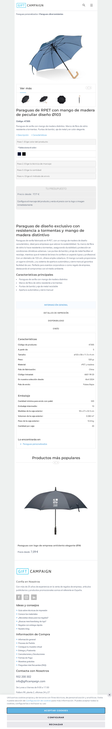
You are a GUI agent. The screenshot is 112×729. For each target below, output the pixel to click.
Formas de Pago (25, 658)
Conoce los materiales (27, 614)
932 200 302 (23, 676)
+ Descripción (22, 135)
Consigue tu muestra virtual (30, 647)
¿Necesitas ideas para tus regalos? (33, 617)
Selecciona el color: (27, 147)
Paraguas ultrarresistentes (51, 14)
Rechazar (56, 724)
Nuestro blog (23, 628)
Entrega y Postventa (26, 650)
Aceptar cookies (56, 710)
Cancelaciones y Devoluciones (31, 654)
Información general (27, 639)
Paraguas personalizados (27, 14)
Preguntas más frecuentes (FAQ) (32, 665)
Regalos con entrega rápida (30, 625)
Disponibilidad (56, 321)
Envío (56, 328)
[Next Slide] (90, 87)
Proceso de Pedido (26, 643)
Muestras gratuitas (26, 661)
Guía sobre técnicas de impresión (32, 610)
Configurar (56, 717)
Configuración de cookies (38, 700)
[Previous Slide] (87, 87)
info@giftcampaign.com (30, 681)
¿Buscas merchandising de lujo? (32, 621)
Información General (56, 305)
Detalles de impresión (56, 313)
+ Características (39, 135)
